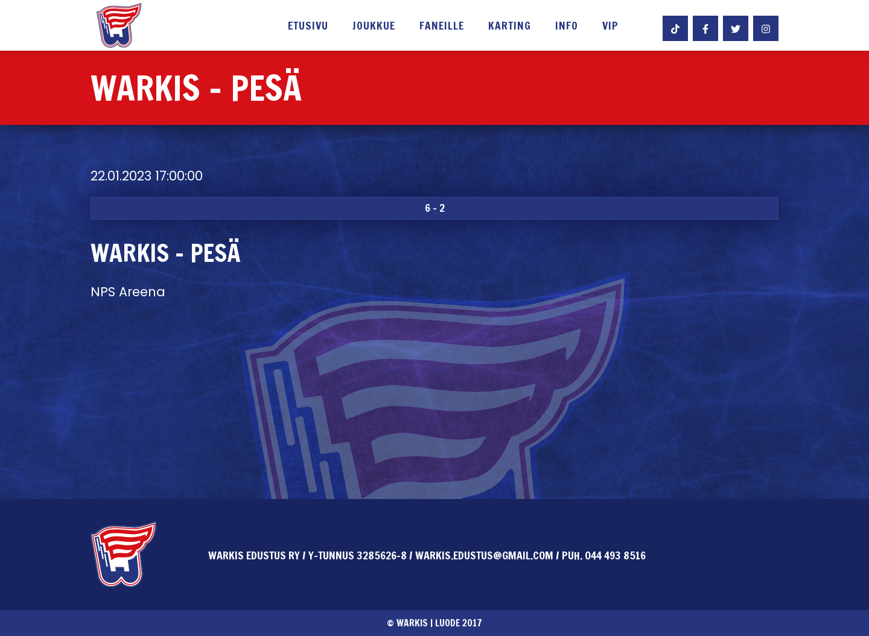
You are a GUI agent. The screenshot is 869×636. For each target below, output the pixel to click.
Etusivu (308, 26)
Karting (509, 26)
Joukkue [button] (373, 26)
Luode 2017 (458, 622)
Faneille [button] (441, 26)
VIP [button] (610, 26)
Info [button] (566, 26)
